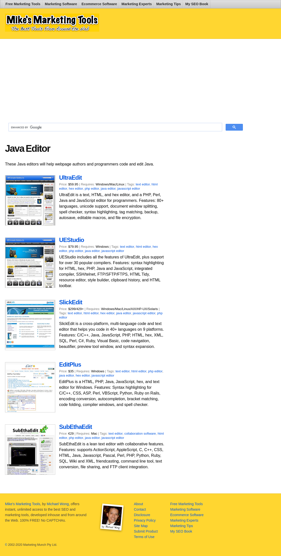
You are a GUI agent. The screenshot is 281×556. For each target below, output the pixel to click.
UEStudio (71, 240)
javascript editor (128, 188)
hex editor (76, 188)
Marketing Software (61, 4)
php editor (92, 188)
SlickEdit (70, 302)
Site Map (141, 526)
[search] (115, 127)
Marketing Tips (168, 4)
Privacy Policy (145, 520)
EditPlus (70, 364)
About (138, 504)
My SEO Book (196, 4)
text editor (143, 184)
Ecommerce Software (99, 4)
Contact (140, 509)
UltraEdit (70, 177)
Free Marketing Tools (22, 4)
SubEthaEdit (75, 426)
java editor (108, 188)
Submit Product (146, 531)
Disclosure (142, 515)
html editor (143, 246)
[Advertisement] (125, 79)
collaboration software (140, 433)
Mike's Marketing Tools (22, 504)
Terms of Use (144, 537)
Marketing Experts (136, 4)
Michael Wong (58, 504)
